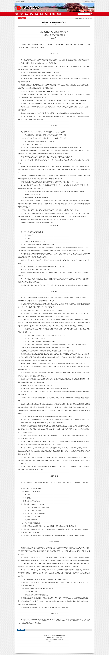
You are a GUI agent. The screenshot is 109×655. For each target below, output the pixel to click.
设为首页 (84, 1)
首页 (16, 14)
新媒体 (59, 14)
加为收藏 (88, 1)
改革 (41, 14)
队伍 (36, 14)
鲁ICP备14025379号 (55, 641)
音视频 (52, 14)
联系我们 (93, 1)
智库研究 (90, 18)
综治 (31, 14)
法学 (46, 14)
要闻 (21, 14)
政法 (26, 14)
